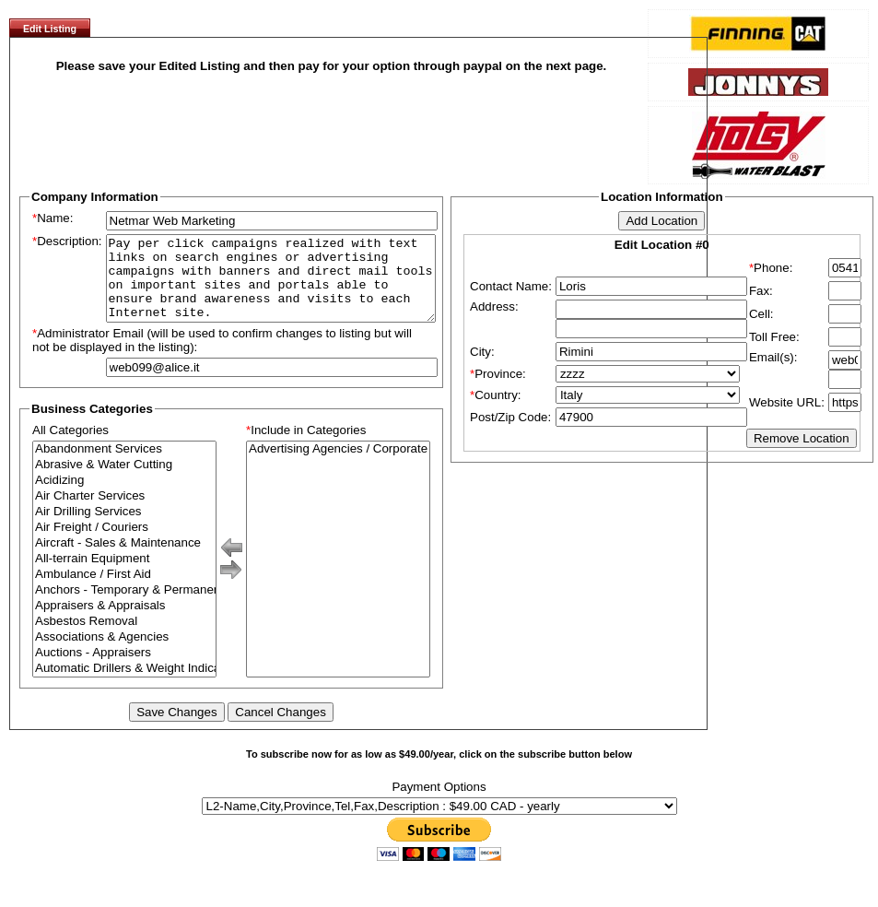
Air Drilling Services (124, 528)
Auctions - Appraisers (124, 669)
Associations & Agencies (124, 654)
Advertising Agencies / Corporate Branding (338, 466)
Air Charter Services (124, 513)
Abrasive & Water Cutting (124, 481)
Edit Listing (49, 28)
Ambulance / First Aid (124, 591)
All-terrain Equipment (124, 575)
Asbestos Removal (124, 638)
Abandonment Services (124, 466)
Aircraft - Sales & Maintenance (124, 560)
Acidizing (124, 497)
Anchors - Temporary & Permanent (124, 607)
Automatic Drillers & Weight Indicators (124, 685)
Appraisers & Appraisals (124, 622)
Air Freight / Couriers (124, 544)
